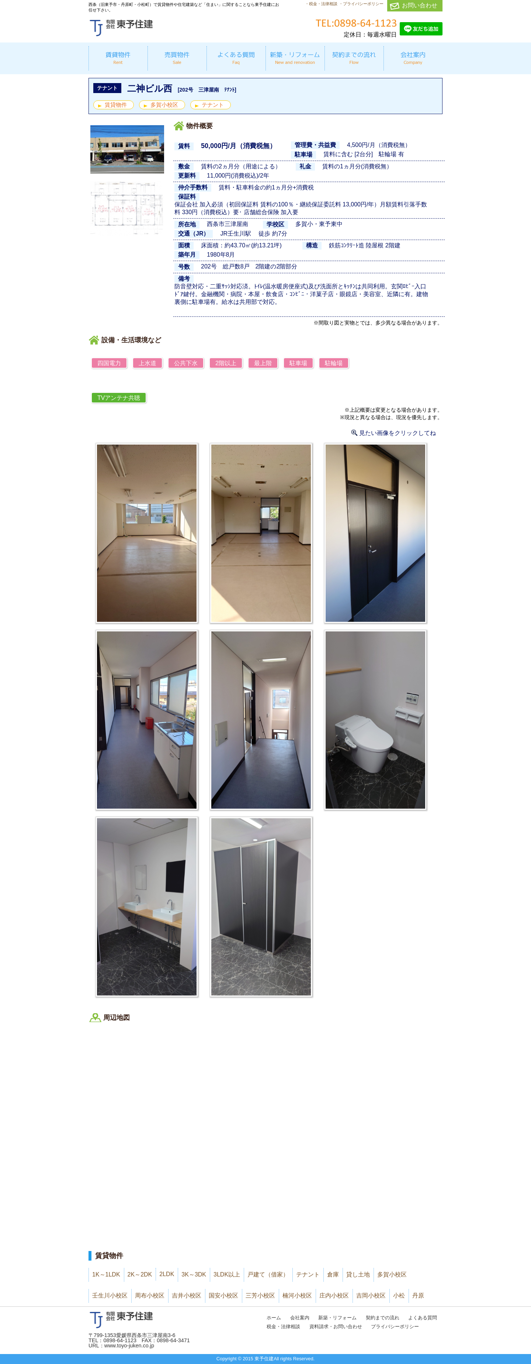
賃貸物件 (116, 105)
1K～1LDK (106, 1274)
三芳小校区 (260, 1295)
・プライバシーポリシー (361, 3)
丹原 (418, 1295)
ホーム (274, 1317)
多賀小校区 (164, 105)
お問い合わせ (419, 5)
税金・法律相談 (283, 1326)
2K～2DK (140, 1274)
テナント (213, 105)
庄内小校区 (334, 1295)
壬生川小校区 (110, 1295)
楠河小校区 (297, 1295)
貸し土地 (358, 1274)
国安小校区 (223, 1295)
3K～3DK (193, 1274)
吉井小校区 (186, 1295)
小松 (399, 1295)
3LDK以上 (227, 1274)
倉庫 (333, 1274)
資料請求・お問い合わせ (335, 1326)
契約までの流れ (382, 1317)
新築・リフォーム (337, 1317)
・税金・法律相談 (321, 3)
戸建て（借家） (268, 1274)
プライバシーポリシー (395, 1326)
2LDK (166, 1274)
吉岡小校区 (371, 1295)
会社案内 (299, 1317)
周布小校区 (149, 1295)
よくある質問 (422, 1317)
